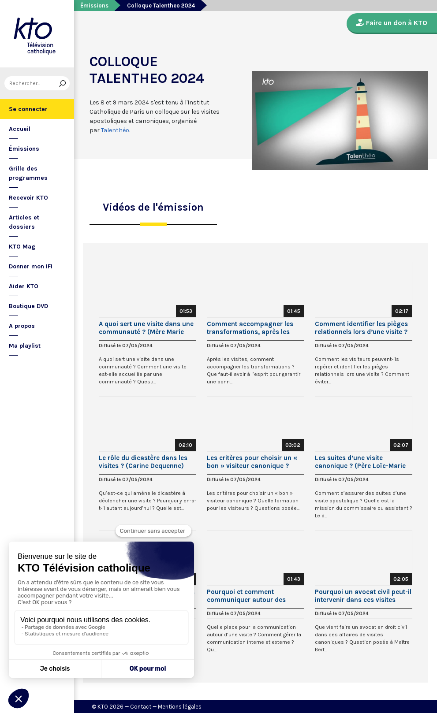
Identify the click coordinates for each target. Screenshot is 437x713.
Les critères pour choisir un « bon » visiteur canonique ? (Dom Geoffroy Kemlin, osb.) (252, 462)
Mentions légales (180, 706)
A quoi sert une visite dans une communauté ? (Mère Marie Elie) (146, 328)
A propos (22, 326)
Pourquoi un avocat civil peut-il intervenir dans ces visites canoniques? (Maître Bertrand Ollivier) (363, 596)
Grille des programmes (28, 173)
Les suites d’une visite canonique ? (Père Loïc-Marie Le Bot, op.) (360, 462)
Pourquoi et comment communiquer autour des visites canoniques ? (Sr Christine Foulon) (246, 596)
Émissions (24, 148)
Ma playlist (25, 345)
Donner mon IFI (30, 266)
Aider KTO (23, 286)
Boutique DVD (28, 306)
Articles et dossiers (24, 222)
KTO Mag (22, 246)
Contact (140, 706)
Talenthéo (115, 130)
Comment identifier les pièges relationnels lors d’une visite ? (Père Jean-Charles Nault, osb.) (363, 328)
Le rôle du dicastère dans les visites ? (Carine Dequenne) (143, 462)
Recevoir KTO (28, 197)
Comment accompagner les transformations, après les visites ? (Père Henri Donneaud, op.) (255, 328)
